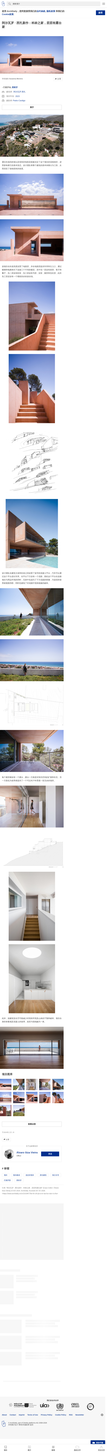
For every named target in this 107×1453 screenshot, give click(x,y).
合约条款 (41, 11)
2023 (17, 96)
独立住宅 (55, 1175)
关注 (50, 1154)
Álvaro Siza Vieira (27, 1152)
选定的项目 (30, 1175)
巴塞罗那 (7, 1180)
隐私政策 (51, 11)
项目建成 (16, 1175)
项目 (5, 1175)
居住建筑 (43, 1175)
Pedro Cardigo (19, 101)
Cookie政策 (8, 14)
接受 (100, 13)
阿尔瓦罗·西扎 (19, 92)
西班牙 (15, 87)
